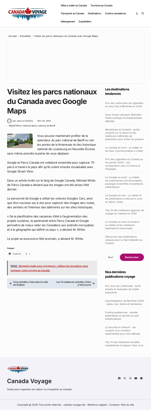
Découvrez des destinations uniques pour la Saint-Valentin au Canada (123, 240)
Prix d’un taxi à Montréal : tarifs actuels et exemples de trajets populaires (123, 289)
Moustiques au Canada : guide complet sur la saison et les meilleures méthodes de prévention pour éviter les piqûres (124, 134)
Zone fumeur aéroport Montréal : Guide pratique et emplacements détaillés (123, 118)
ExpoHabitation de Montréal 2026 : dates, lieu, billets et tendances (124, 302)
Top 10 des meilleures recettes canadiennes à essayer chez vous (124, 344)
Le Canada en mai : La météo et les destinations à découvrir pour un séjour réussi (124, 198)
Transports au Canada (72, 13)
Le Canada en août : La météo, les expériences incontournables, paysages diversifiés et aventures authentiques (124, 182)
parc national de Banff (44, 125)
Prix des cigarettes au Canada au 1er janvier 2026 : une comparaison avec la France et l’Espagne (124, 164)
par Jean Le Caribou (20, 121)
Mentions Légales (98, 404)
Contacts (114, 404)
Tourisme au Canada (101, 5)
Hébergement (68, 21)
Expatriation (85, 21)
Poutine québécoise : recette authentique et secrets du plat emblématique (122, 315)
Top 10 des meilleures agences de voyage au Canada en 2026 (124, 212)
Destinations (94, 13)
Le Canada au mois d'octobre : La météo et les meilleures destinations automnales (123, 225)
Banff (12, 125)
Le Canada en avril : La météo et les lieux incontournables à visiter (124, 149)
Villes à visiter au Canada (74, 5)
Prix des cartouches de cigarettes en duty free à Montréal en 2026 (124, 105)
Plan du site (127, 404)
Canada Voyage (29, 381)
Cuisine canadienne (115, 13)
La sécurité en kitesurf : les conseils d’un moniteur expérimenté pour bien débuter (122, 330)
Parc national (24, 125)
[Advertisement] (76, 59)
